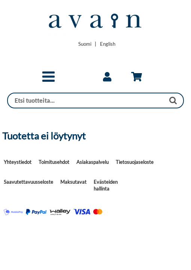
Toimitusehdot (54, 162)
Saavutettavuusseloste (28, 182)
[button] (48, 80)
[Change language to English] (107, 44)
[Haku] (86, 100)
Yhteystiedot (17, 162)
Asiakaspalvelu (92, 162)
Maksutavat (73, 182)
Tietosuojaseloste (135, 162)
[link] (107, 77)
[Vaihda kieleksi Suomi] (84, 44)
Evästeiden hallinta (106, 185)
